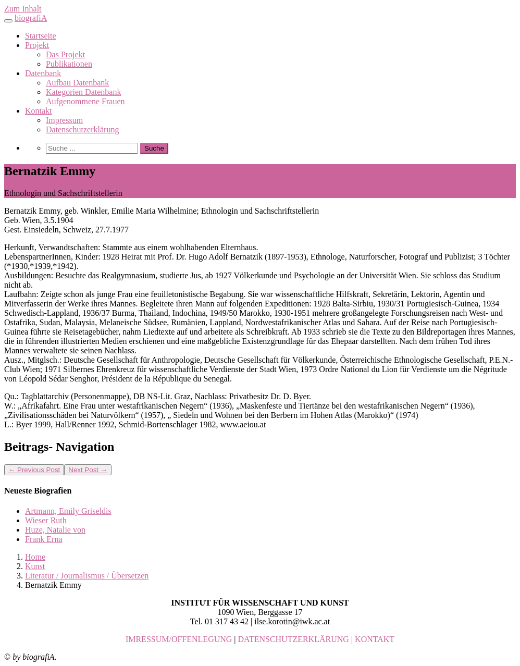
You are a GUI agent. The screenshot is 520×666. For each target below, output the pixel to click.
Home (35, 556)
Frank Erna (44, 539)
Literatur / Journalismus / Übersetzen (86, 575)
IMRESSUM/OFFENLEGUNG (179, 639)
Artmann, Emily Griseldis (68, 511)
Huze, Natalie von (55, 529)
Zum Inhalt (23, 8)
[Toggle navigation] (8, 20)
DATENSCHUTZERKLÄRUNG (293, 639)
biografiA (31, 18)
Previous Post (34, 470)
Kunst (35, 566)
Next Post (87, 470)
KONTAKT (374, 639)
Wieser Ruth (46, 520)
